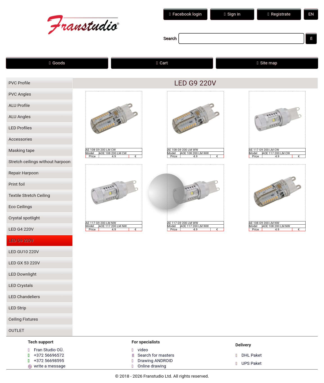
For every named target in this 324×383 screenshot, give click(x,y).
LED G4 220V (21, 229)
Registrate (279, 14)
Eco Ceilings (20, 206)
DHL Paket (251, 355)
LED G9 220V (21, 240)
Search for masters (156, 355)
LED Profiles (20, 128)
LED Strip (17, 308)
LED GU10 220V (24, 251)
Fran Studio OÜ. (49, 349)
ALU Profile (19, 105)
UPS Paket (251, 363)
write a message (49, 366)
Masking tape (21, 150)
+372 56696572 (49, 355)
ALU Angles (20, 116)
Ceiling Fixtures (23, 319)
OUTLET (16, 330)
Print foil (17, 184)
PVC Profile (19, 83)
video (143, 349)
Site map (267, 62)
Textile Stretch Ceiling (29, 195)
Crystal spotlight (24, 218)
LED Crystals (21, 285)
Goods (57, 62)
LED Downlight (22, 274)
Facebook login (185, 14)
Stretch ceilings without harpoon (39, 161)
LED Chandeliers (24, 296)
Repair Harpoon (23, 173)
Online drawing (152, 366)
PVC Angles (20, 94)
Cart (162, 62)
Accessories (20, 139)
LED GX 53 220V (24, 263)
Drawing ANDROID (155, 360)
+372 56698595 (49, 360)
